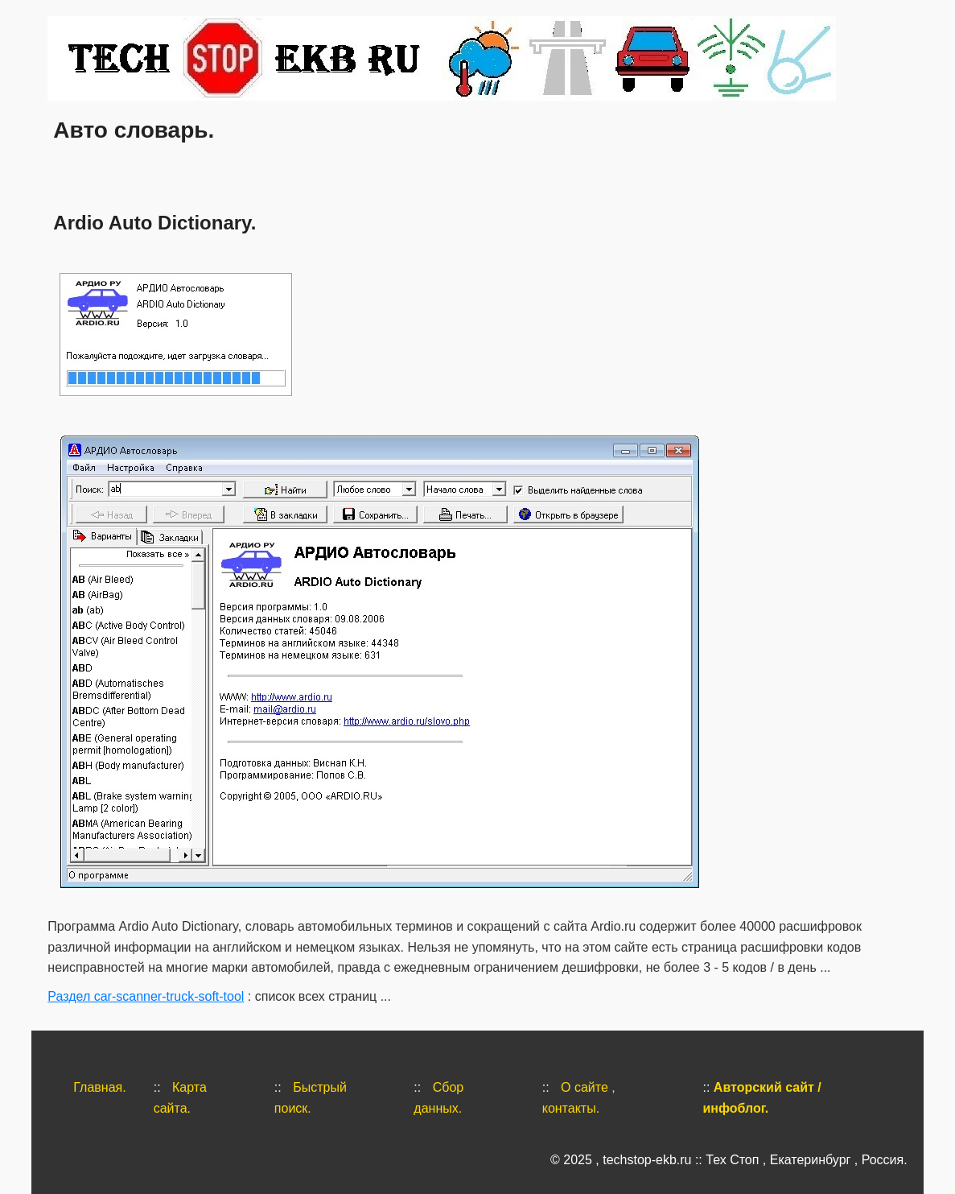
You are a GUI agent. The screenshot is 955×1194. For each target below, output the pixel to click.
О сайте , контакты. (578, 1097)
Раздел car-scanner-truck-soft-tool (145, 996)
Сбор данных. (438, 1097)
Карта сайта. (180, 1097)
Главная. (99, 1087)
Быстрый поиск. (310, 1097)
